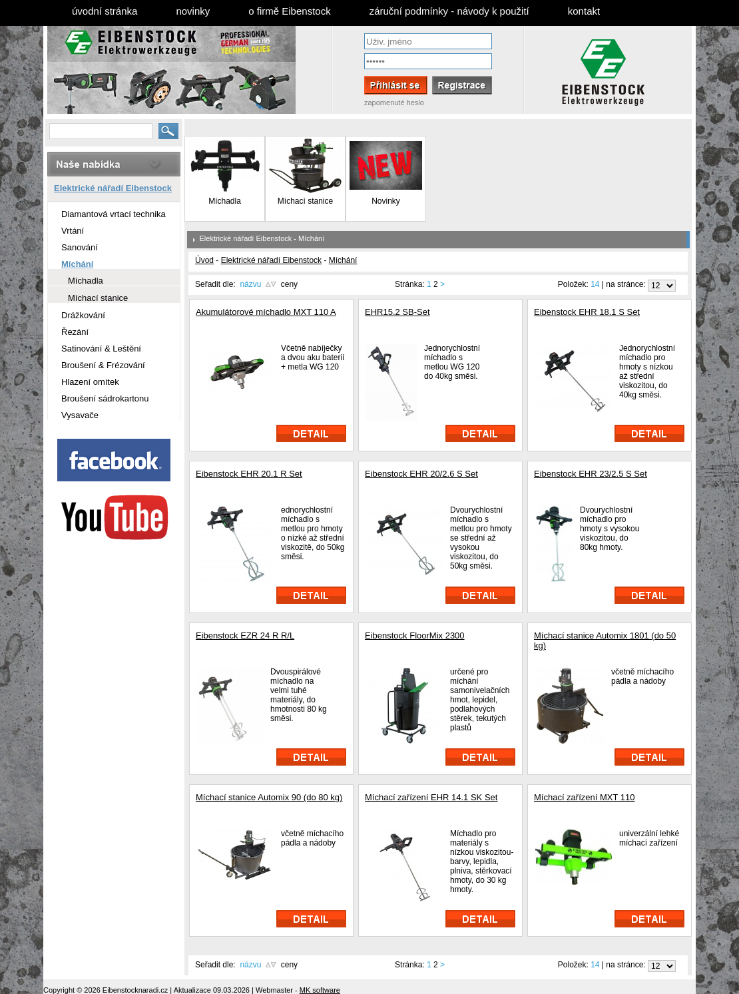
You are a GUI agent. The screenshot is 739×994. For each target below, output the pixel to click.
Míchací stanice (305, 201)
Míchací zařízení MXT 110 (584, 797)
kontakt (584, 11)
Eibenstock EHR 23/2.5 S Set (590, 474)
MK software (320, 990)
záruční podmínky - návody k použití (449, 11)
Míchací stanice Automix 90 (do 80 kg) (269, 797)
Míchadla (224, 201)
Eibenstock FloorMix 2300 (415, 635)
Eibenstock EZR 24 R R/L (245, 635)
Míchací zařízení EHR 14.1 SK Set (431, 797)
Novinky (386, 197)
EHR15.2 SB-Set (397, 312)
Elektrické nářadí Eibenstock (246, 238)
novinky (193, 11)
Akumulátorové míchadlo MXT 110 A (266, 312)
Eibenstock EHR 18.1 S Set (587, 312)
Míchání (311, 238)
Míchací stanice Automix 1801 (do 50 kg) (605, 640)
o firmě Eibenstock (289, 11)
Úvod (204, 260)
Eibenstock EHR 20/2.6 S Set (421, 474)
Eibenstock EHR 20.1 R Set (249, 474)
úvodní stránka (104, 11)
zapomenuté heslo (394, 103)
